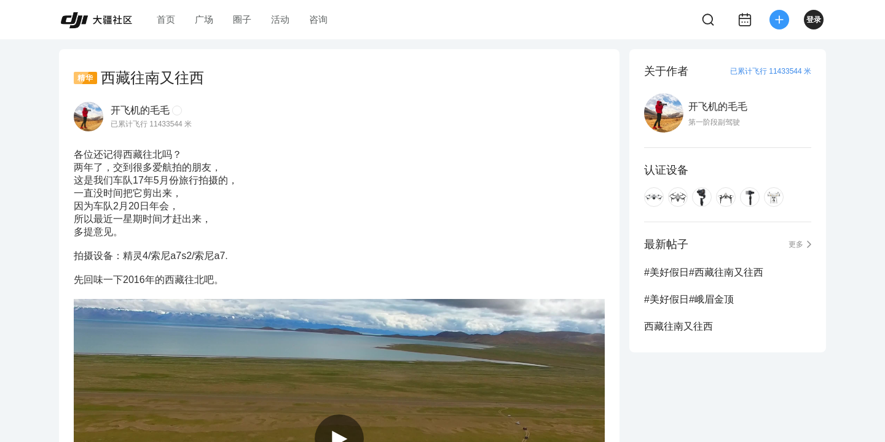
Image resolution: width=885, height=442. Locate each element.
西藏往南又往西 (678, 326)
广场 (204, 19)
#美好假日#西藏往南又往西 (703, 272)
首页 (166, 19)
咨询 (318, 19)
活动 (280, 19)
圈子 (242, 19)
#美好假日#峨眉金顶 (689, 299)
